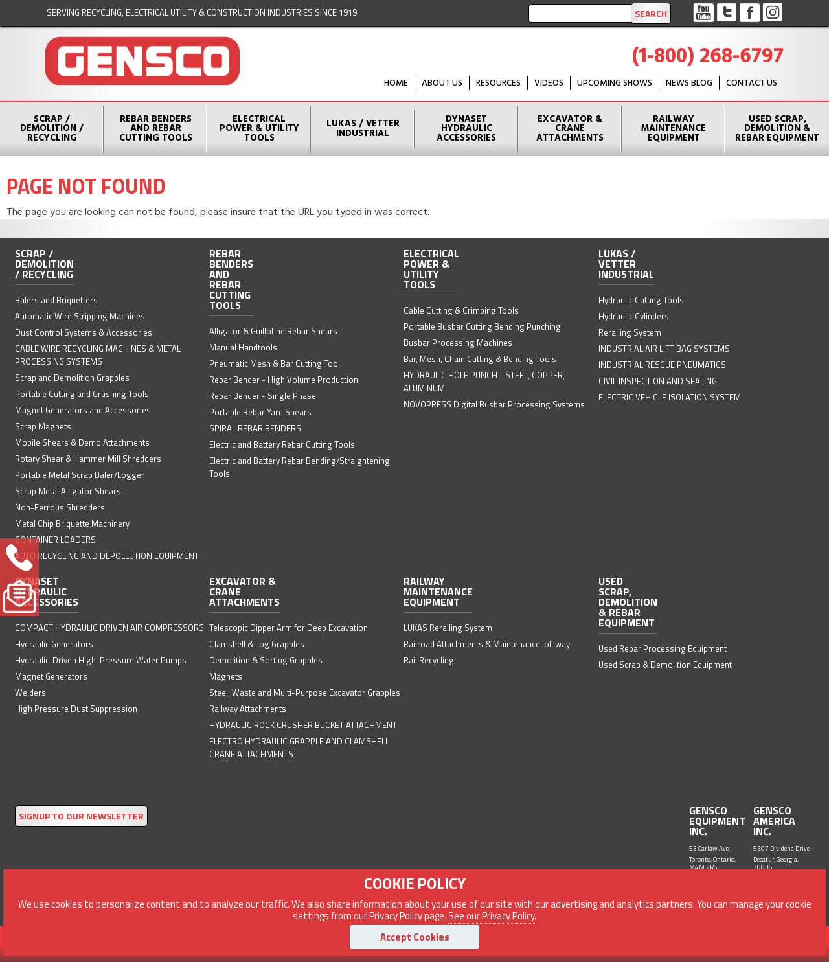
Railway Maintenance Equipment (673, 129)
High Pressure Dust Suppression (76, 708)
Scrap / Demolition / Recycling (52, 129)
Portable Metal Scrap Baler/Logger (79, 474)
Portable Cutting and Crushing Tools (82, 393)
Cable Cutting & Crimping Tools (461, 310)
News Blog (689, 83)
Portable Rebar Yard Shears (260, 412)
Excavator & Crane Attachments (570, 129)
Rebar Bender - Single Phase (262, 395)
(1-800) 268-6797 (708, 56)
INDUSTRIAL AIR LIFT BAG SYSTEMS (664, 348)
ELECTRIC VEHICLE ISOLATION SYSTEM (669, 397)
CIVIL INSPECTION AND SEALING (657, 380)
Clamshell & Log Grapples (256, 643)
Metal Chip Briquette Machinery (72, 523)
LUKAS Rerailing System (447, 627)
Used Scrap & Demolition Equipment (665, 664)
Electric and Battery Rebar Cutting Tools (282, 444)
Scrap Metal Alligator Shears (68, 491)
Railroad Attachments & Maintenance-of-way (486, 643)
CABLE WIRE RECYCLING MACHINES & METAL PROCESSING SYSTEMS (98, 355)
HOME (396, 83)
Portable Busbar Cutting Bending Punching (482, 326)
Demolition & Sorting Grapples (266, 660)
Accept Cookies (414, 937)
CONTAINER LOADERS (55, 539)
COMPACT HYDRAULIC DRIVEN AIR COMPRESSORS (109, 627)
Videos (548, 83)
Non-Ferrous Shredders (60, 507)
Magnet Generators (51, 676)
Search (651, 13)
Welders (30, 692)
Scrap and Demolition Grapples (72, 377)
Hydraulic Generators (54, 643)
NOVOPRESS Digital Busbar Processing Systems (494, 404)
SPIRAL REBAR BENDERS (255, 428)
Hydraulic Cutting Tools (641, 299)
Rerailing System (629, 332)
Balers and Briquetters (56, 299)
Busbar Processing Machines (457, 342)
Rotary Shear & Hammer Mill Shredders (88, 458)
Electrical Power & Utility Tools (259, 129)
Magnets (225, 676)
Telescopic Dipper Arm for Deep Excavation (288, 627)
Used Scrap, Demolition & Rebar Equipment (777, 129)
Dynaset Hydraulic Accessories (466, 129)
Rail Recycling (428, 660)
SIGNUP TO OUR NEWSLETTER (81, 816)
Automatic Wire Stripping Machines (80, 316)
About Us (442, 83)
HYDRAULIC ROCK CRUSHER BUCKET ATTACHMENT (303, 724)
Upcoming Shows (614, 83)
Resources (498, 83)
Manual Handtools (243, 347)
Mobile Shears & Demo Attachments (82, 442)
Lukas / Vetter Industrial (363, 129)
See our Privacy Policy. (492, 915)
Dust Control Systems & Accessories (83, 332)
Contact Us (751, 83)
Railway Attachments (247, 708)
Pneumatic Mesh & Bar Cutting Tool (274, 363)
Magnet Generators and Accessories (83, 410)
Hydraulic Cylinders (633, 316)
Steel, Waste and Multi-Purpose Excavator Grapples (304, 692)
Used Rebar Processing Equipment (662, 648)
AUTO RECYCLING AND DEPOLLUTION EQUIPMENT (107, 555)
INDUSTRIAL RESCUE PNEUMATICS (662, 364)
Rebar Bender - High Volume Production (283, 379)
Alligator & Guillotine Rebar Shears (273, 331)
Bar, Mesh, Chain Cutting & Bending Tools (479, 358)
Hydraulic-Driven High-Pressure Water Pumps (101, 660)
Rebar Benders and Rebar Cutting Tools (155, 129)
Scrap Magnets (43, 426)
